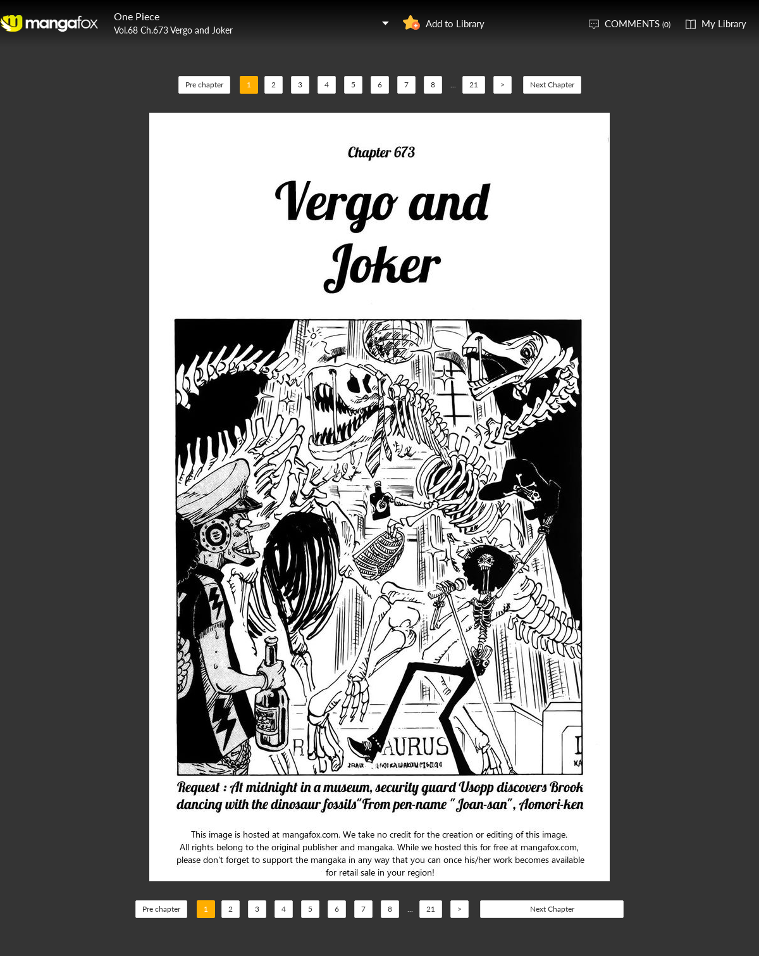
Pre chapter (204, 84)
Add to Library (455, 23)
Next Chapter (552, 84)
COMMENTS (637, 23)
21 (473, 84)
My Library (723, 23)
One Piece (136, 16)
